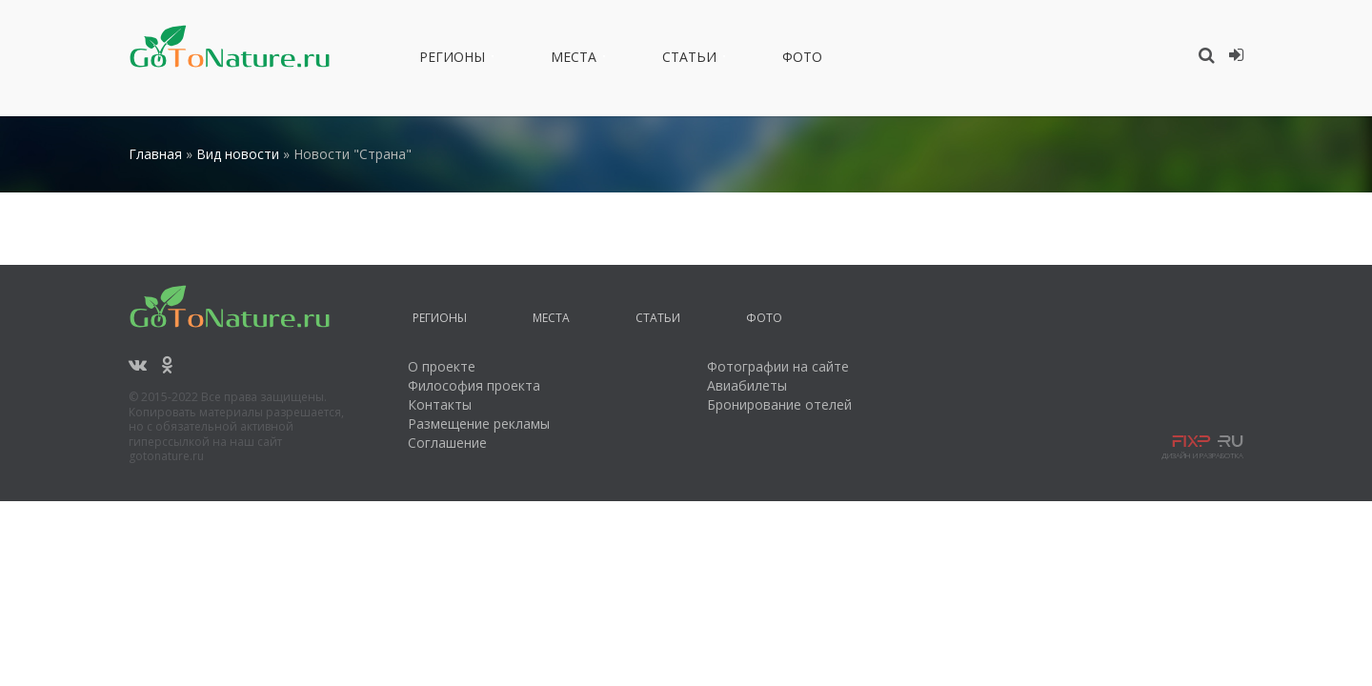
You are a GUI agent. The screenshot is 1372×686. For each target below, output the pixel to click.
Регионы (452, 60)
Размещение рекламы (479, 423)
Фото (802, 60)
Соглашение (447, 443)
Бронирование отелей (779, 404)
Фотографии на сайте (778, 366)
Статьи (689, 60)
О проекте (441, 366)
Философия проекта (474, 385)
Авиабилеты (747, 385)
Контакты (440, 404)
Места (573, 60)
